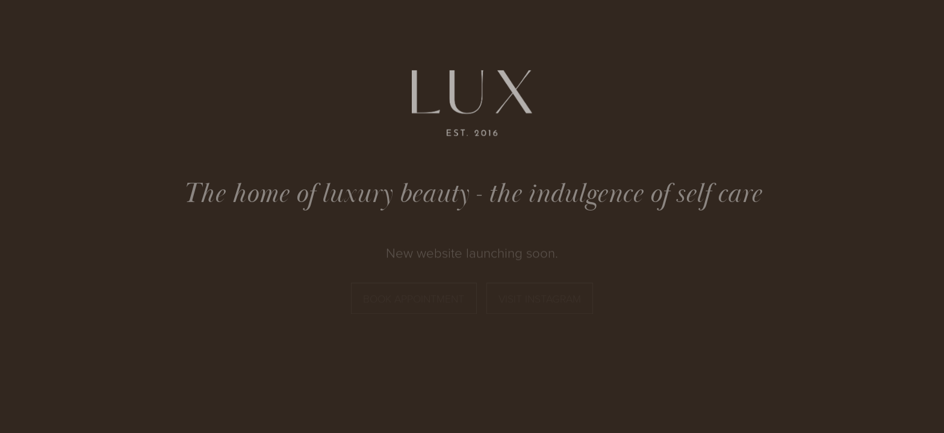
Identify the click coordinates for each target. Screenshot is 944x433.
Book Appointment (413, 299)
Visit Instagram (539, 299)
